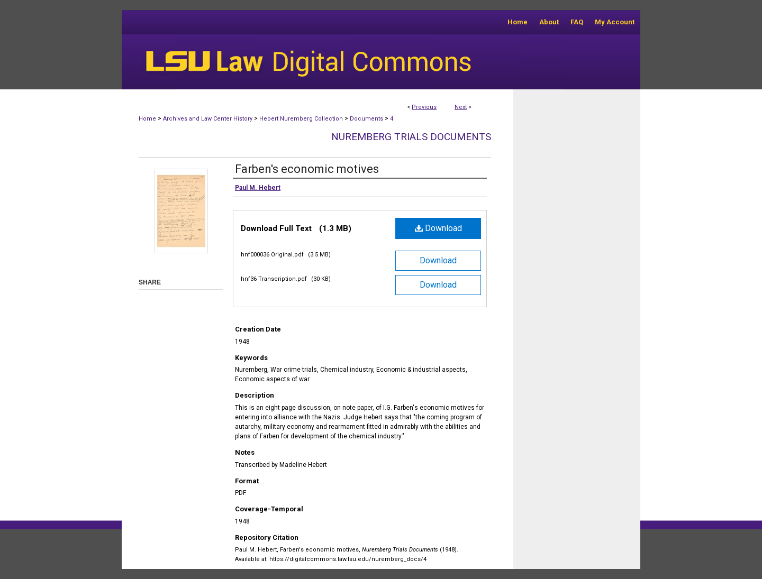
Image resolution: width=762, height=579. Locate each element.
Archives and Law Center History (207, 118)
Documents (366, 118)
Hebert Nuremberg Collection (301, 118)
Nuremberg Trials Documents (411, 137)
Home (147, 118)
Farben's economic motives (307, 169)
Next (461, 107)
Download (438, 228)
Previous (424, 107)
